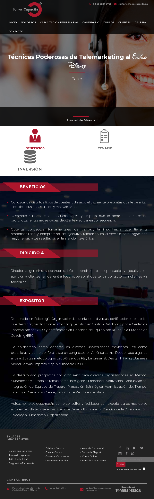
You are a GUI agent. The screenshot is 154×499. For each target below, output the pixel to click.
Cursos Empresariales (57, 461)
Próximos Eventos (55, 448)
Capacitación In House (57, 456)
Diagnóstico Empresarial (22, 463)
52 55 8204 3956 (102, 4)
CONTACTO (16, 32)
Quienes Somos (54, 452)
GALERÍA (140, 23)
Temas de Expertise (19, 455)
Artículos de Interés (19, 459)
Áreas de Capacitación (94, 461)
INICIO (13, 23)
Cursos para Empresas (20, 451)
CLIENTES (124, 23)
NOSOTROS (28, 23)
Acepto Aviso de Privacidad (129, 469)
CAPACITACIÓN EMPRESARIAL (59, 23)
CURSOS (109, 23)
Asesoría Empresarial (93, 448)
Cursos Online (89, 456)
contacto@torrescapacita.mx (131, 4)
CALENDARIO (91, 23)
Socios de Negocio (92, 452)
